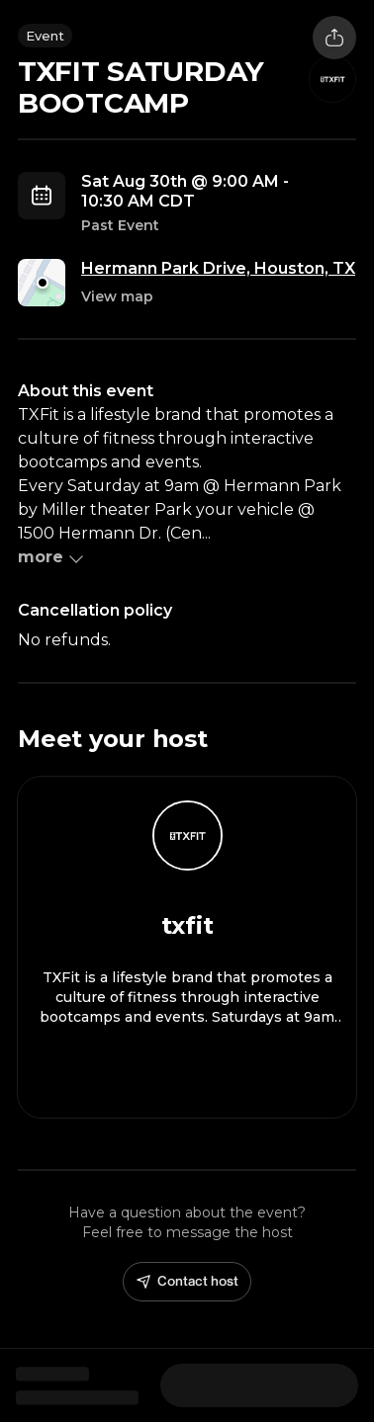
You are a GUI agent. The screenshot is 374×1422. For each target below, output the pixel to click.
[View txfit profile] (187, 947)
